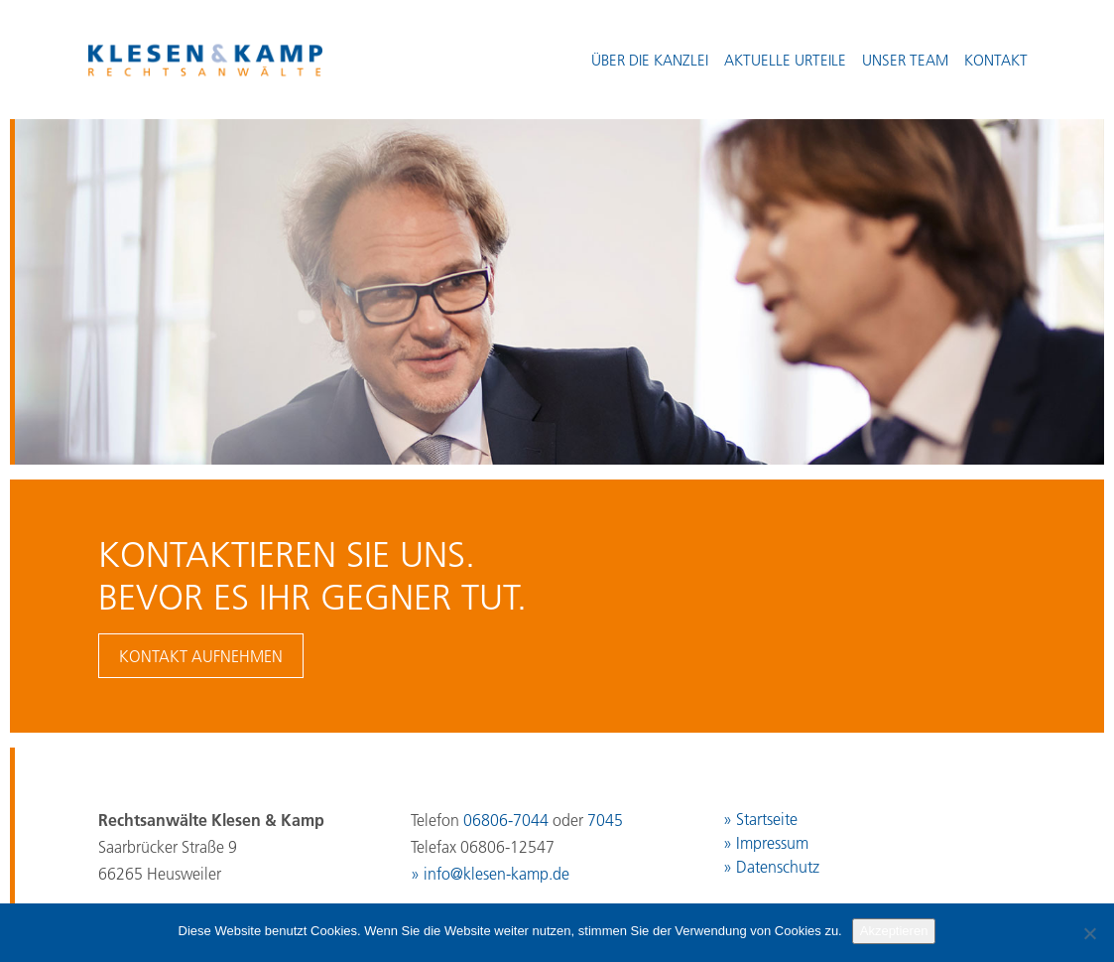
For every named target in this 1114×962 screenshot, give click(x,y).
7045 (605, 820)
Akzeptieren (894, 930)
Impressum (772, 843)
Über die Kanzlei (649, 60)
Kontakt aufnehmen (201, 656)
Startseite (767, 819)
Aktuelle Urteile (785, 60)
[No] (1089, 933)
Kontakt (996, 60)
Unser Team (905, 60)
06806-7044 (506, 820)
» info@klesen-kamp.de (490, 874)
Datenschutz (777, 867)
